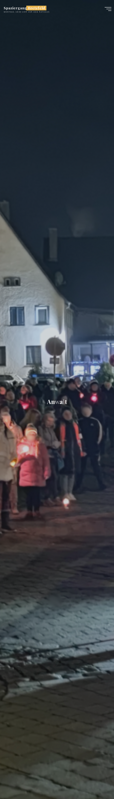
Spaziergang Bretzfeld (24, 8)
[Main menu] (108, 9)
